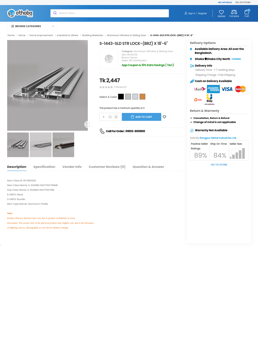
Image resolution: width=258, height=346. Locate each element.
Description (16, 166)
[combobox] (109, 13)
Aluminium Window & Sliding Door (153, 51)
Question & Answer (148, 166)
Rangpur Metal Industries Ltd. (218, 138)
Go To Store (219, 164)
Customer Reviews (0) (107, 166)
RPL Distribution (138, 60)
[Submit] (55, 13)
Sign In (190, 13)
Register (202, 13)
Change (236, 59)
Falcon (133, 57)
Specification (44, 166)
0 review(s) (120, 87)
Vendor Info (72, 166)
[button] (32, 26)
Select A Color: (108, 97)
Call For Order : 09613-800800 (125, 131)
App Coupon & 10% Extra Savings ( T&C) (148, 65)
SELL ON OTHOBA (242, 2)
